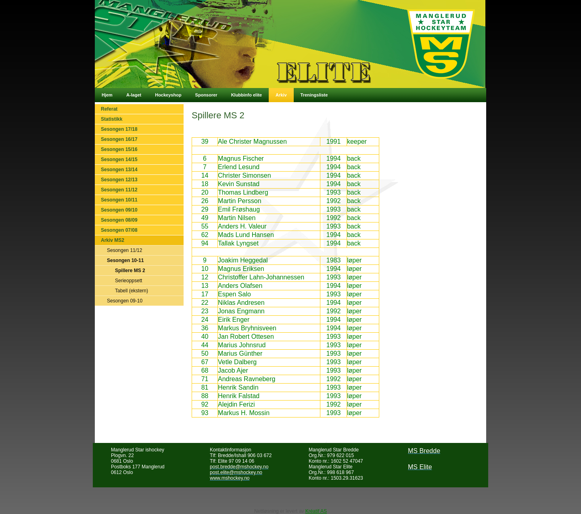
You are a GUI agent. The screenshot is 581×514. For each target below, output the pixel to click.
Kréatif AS (316, 511)
